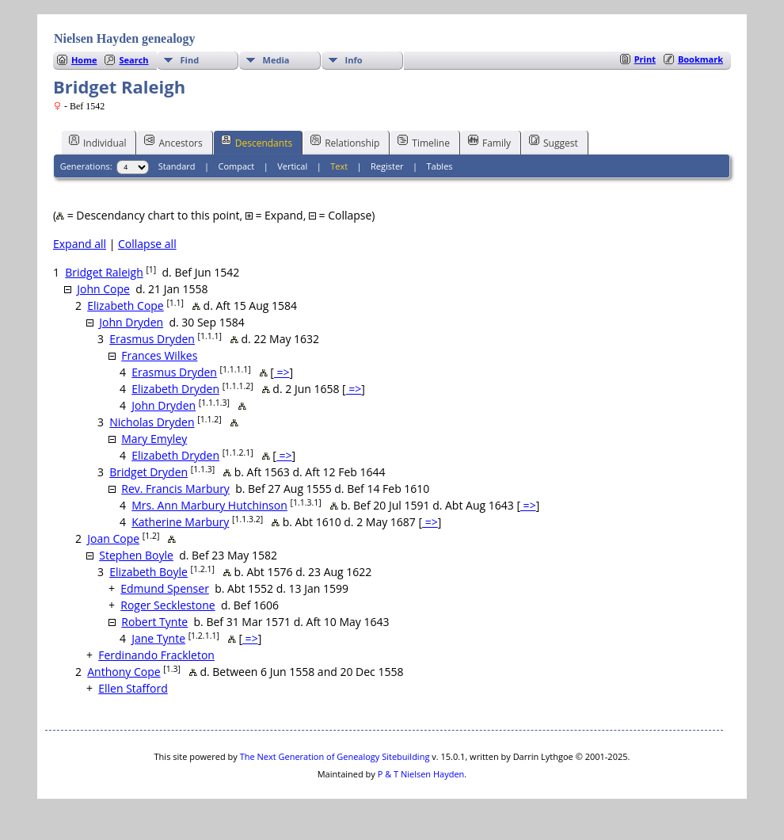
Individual (98, 142)
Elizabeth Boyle (148, 571)
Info (354, 60)
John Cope (103, 288)
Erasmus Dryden (152, 338)
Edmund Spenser (164, 588)
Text (339, 166)
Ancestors (173, 142)
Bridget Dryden (148, 471)
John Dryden (131, 322)
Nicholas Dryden (151, 422)
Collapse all (147, 243)
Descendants (256, 142)
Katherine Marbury (180, 521)
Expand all (79, 243)
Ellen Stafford (133, 688)
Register (387, 166)
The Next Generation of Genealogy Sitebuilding (335, 756)
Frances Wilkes (159, 355)
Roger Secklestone (167, 605)
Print (645, 59)
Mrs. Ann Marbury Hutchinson (209, 505)
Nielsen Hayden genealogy (125, 38)
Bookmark (700, 59)
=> (282, 372)
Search (133, 60)
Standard (177, 166)
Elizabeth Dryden (175, 388)
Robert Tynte (154, 621)
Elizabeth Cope (125, 305)
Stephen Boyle (136, 555)
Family (489, 142)
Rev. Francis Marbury (175, 488)
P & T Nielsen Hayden (421, 774)
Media (276, 60)
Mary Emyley (154, 438)
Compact (237, 166)
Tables (439, 166)
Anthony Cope (123, 671)
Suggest (553, 142)
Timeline (424, 142)
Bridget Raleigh (104, 272)
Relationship (344, 142)
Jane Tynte (158, 638)
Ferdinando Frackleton (156, 654)
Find (190, 60)
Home (84, 60)
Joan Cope (113, 538)
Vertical (292, 166)
